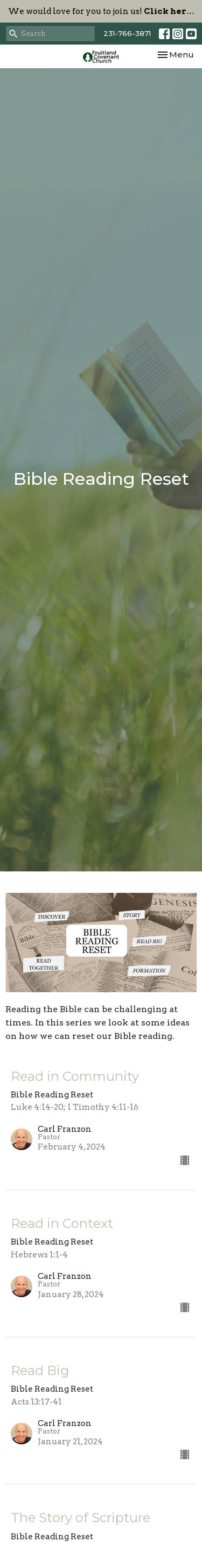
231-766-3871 (127, 33)
